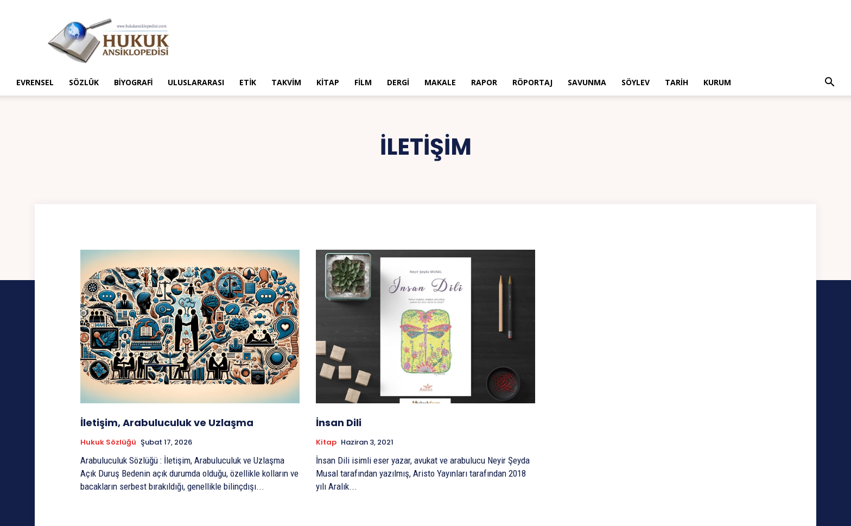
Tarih (676, 82)
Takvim (286, 82)
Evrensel (35, 82)
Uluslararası (196, 82)
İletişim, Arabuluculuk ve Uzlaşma (166, 422)
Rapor (484, 82)
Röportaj (532, 82)
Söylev (635, 82)
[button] (829, 83)
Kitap (327, 82)
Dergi (398, 82)
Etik (247, 82)
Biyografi (133, 82)
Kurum (717, 82)
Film (363, 82)
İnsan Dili (338, 422)
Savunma (587, 82)
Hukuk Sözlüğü (108, 442)
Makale (440, 82)
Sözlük (84, 82)
